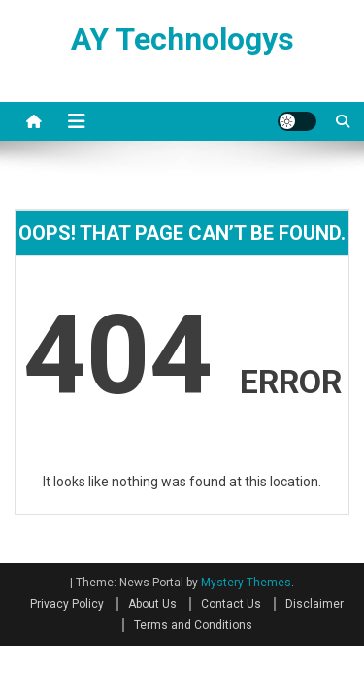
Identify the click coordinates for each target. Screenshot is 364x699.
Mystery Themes (246, 582)
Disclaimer (314, 604)
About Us (152, 604)
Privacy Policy (67, 604)
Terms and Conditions (193, 625)
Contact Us (231, 604)
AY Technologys (182, 38)
